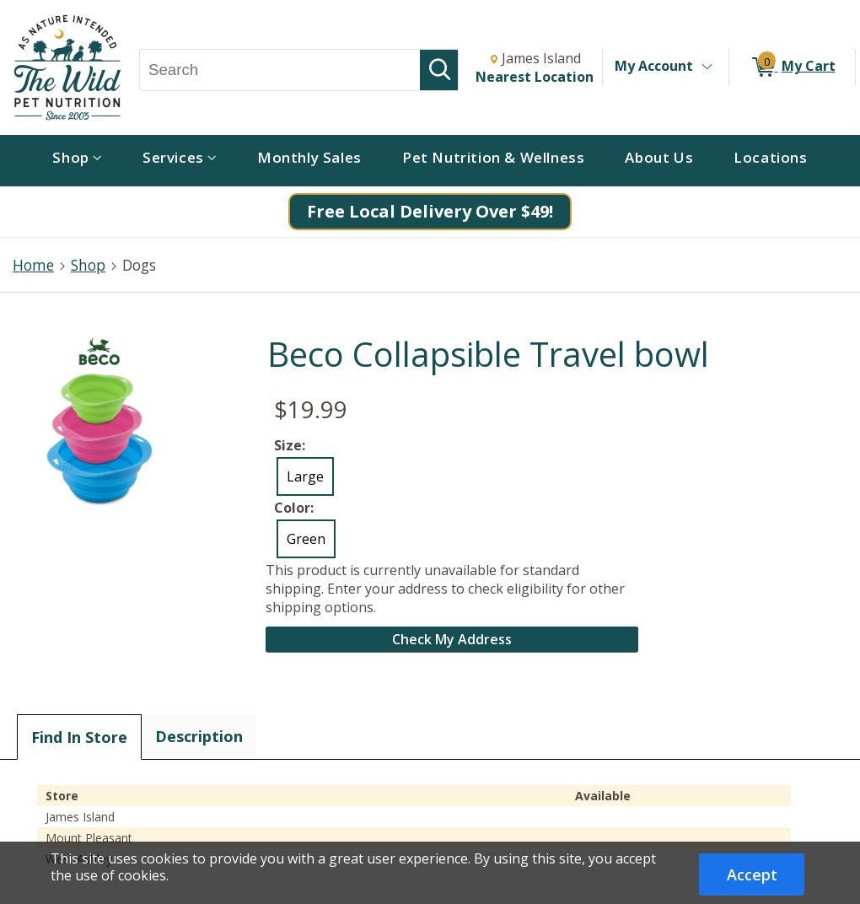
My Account (654, 65)
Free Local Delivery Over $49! (430, 211)
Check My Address (452, 639)
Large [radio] (305, 476)
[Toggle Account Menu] (706, 67)
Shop (88, 265)
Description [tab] (199, 736)
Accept (752, 874)
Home (33, 265)
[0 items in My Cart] (792, 67)
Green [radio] (306, 539)
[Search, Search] (280, 70)
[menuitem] (77, 160)
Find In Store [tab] (79, 737)
